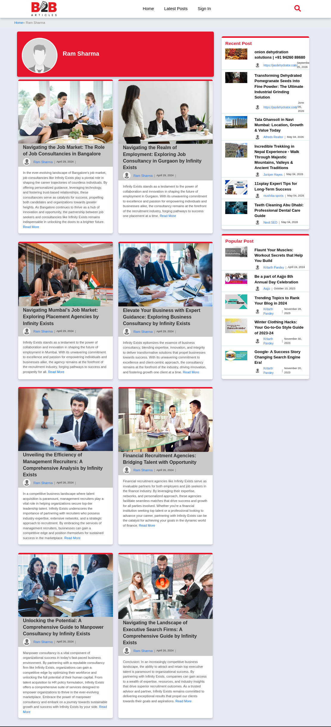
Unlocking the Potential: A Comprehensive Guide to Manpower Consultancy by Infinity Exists (63, 627)
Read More (31, 227)
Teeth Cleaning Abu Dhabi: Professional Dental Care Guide (279, 210)
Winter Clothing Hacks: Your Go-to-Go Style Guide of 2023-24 (278, 327)
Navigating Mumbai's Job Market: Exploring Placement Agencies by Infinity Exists (61, 317)
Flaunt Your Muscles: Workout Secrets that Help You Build (278, 255)
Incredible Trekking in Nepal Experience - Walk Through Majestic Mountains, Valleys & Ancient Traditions (276, 157)
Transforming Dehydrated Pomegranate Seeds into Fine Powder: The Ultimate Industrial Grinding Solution (278, 86)
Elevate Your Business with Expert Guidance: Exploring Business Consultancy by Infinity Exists (162, 317)
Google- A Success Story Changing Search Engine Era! (277, 357)
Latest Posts (176, 8)
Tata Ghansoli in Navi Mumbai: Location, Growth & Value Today (278, 124)
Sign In (204, 8)
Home (148, 8)
